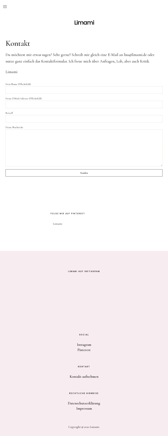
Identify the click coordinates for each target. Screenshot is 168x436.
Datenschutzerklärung (84, 403)
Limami (84, 23)
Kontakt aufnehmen (84, 376)
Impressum (84, 408)
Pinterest (84, 350)
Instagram (84, 345)
